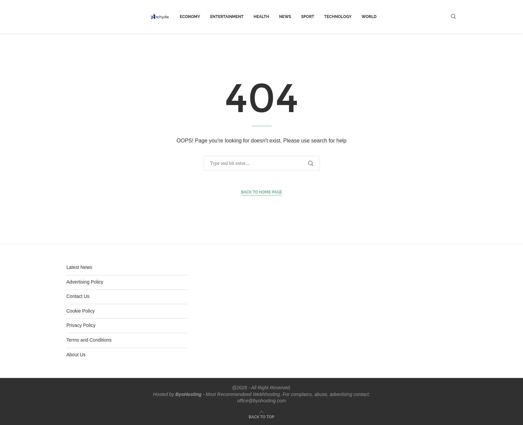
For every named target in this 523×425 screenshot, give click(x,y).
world (369, 16)
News (285, 16)
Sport (307, 16)
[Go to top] (262, 416)
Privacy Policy (80, 325)
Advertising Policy (84, 282)
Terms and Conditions (88, 340)
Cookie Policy (80, 311)
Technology (338, 16)
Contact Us (77, 296)
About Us (76, 354)
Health (261, 16)
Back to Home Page (261, 192)
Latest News (79, 267)
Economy (190, 16)
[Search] (453, 16)
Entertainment (226, 16)
